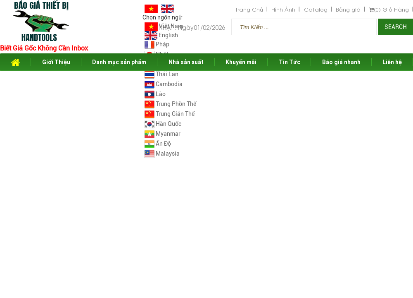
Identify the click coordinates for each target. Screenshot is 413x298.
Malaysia (162, 153)
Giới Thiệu (56, 62)
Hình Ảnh (283, 9)
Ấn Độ (158, 143)
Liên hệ (392, 62)
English (161, 35)
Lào (155, 94)
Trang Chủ (249, 9)
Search (396, 27)
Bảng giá (348, 9)
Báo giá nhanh (341, 62)
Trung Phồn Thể (170, 104)
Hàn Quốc (163, 123)
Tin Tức (289, 62)
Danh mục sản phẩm (119, 62)
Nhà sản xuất (186, 62)
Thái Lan (161, 74)
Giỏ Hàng (389, 9)
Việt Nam (164, 26)
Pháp (157, 44)
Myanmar (162, 133)
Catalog (316, 9)
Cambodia (164, 84)
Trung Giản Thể (170, 114)
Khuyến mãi (240, 62)
